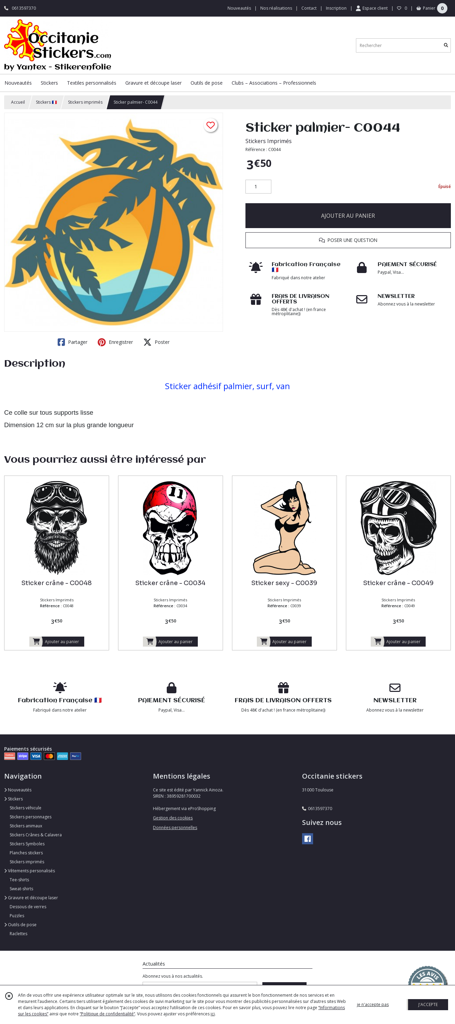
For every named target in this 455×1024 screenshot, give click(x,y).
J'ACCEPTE (428, 1004)
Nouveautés (17, 790)
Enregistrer (115, 342)
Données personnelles (175, 827)
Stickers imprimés (85, 102)
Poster (156, 342)
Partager (72, 342)
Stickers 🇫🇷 (46, 102)
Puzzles (17, 916)
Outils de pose (20, 925)
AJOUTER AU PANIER (348, 215)
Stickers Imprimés (268, 141)
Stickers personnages (30, 817)
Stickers (13, 799)
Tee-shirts (19, 880)
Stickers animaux (26, 826)
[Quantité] (258, 187)
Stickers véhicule (25, 808)
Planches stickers (26, 853)
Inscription (336, 8)
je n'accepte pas (373, 1004)
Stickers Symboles (27, 844)
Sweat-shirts (21, 889)
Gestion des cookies (173, 818)
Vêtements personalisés (29, 871)
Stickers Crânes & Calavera (36, 835)
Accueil (18, 102)
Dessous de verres (28, 907)
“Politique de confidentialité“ (107, 1014)
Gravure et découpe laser (31, 898)
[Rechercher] (446, 45)
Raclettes (18, 934)
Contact (309, 8)
